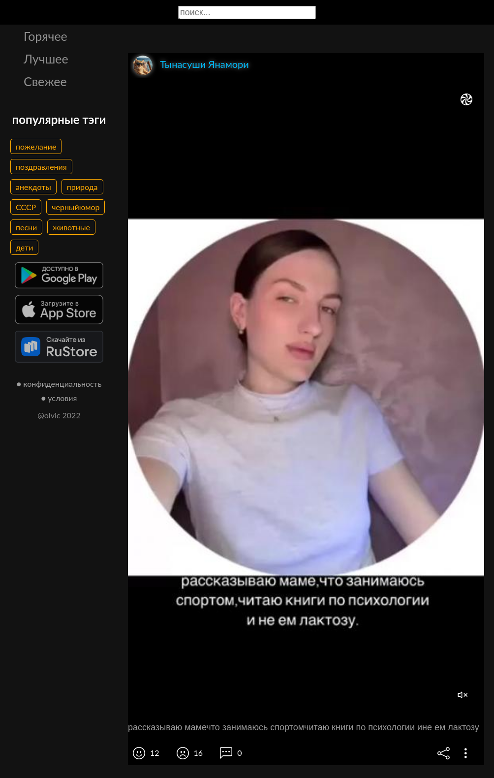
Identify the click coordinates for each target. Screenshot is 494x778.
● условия (59, 398)
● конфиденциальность (59, 383)
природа (82, 186)
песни (26, 227)
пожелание (36, 146)
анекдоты (33, 186)
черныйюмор (75, 207)
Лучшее (46, 58)
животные (71, 227)
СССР (26, 207)
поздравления (41, 166)
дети (24, 247)
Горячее (45, 36)
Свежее (45, 81)
